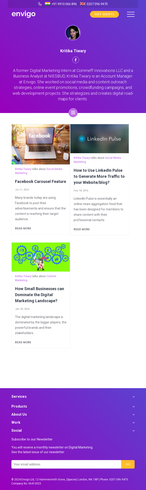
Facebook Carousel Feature (40, 181)
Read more (23, 228)
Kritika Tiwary (23, 169)
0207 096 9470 (118, 479)
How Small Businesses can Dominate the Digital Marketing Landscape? (39, 294)
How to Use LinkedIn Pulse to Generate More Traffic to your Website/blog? (99, 176)
